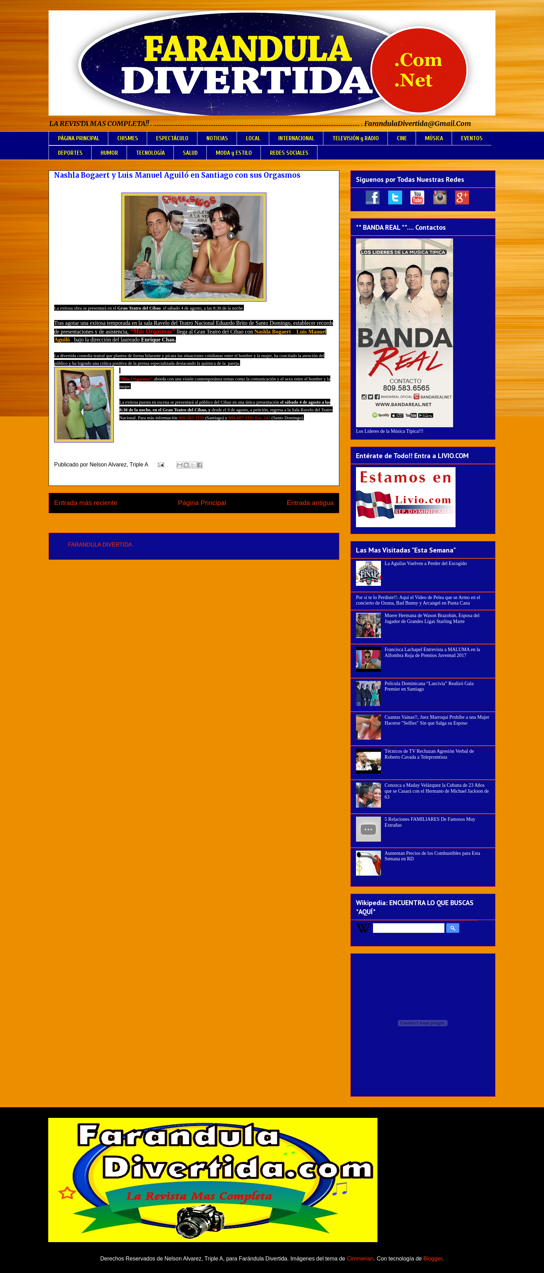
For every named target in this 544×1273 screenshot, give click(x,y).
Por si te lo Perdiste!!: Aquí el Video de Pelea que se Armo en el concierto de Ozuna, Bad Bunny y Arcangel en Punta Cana (418, 600)
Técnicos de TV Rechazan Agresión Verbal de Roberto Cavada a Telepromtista (429, 754)
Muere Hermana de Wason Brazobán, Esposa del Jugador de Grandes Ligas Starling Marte (432, 618)
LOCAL (253, 138)
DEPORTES (70, 153)
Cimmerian (360, 1259)
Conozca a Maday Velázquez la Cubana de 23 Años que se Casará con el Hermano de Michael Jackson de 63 (437, 791)
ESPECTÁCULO (172, 138)
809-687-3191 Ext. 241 (249, 417)
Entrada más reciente (85, 502)
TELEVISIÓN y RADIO (355, 138)
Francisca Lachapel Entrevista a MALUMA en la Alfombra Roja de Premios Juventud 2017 (432, 652)
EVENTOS (472, 138)
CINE (402, 138)
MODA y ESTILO (234, 153)
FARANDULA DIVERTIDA (100, 545)
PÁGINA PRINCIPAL (78, 138)
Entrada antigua (310, 502)
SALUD (190, 153)
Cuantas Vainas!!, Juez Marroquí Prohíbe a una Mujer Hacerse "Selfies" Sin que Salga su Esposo (437, 720)
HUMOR (109, 153)
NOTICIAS (217, 138)
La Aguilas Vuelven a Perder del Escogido (426, 563)
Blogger (432, 1259)
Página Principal (202, 502)
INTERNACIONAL (296, 138)
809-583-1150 (191, 417)
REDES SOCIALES (289, 153)
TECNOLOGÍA (150, 153)
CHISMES (127, 138)
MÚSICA (434, 138)
